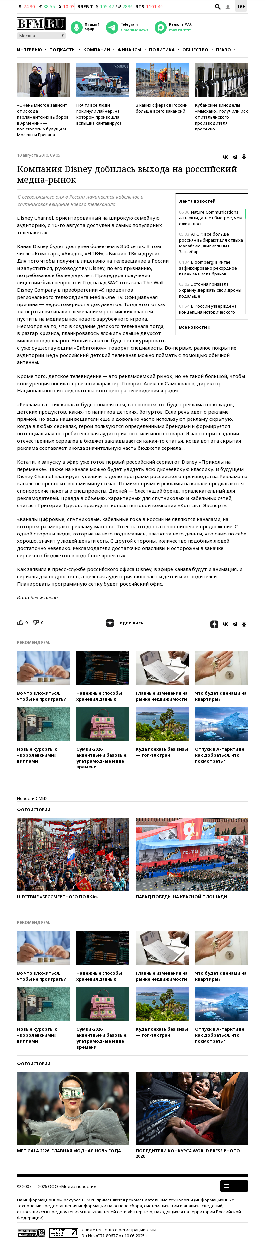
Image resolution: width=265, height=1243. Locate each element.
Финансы (129, 50)
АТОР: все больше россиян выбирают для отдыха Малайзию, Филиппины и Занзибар (211, 243)
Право (223, 50)
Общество (195, 50)
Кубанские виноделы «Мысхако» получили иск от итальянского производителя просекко (221, 117)
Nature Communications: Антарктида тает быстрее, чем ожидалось (211, 218)
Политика (162, 50)
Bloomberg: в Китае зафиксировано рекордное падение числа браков (208, 268)
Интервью (29, 50)
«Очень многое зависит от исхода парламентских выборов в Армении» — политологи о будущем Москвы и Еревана (43, 120)
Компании (96, 50)
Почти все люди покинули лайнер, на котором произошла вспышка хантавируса (99, 114)
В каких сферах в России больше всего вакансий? (162, 108)
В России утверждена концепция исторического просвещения (208, 312)
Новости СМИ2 (32, 798)
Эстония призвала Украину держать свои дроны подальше (210, 290)
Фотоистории (33, 810)
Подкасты (62, 50)
